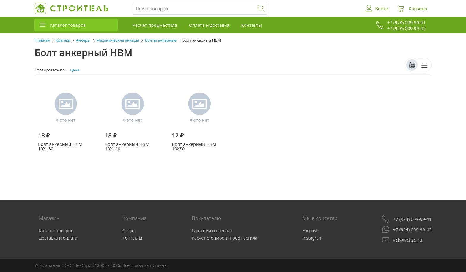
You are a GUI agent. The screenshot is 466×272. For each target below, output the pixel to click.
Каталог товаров (68, 25)
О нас (128, 230)
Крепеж (63, 40)
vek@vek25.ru (407, 240)
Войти (381, 8)
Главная (42, 40)
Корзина (418, 8)
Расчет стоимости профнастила (224, 238)
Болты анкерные (161, 40)
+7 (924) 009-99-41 (412, 219)
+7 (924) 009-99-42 (412, 229)
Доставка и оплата (58, 238)
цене (74, 70)
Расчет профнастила (155, 25)
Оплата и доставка (209, 25)
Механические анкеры (117, 40)
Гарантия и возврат (212, 230)
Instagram (313, 238)
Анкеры (83, 40)
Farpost (310, 230)
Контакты (251, 25)
